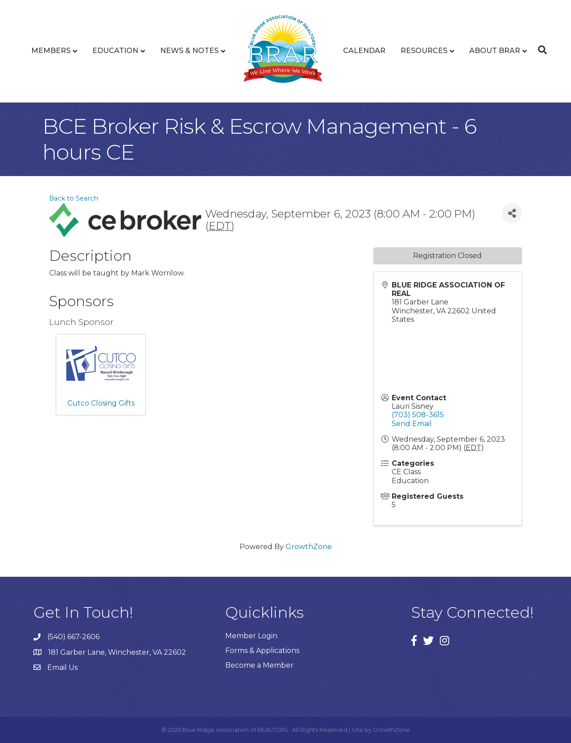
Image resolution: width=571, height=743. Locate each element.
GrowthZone (309, 546)
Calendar (364, 50)
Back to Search (73, 198)
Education (115, 50)
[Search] (540, 50)
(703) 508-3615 (418, 414)
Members (50, 50)
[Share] (512, 213)
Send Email (412, 423)
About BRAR (494, 50)
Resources (424, 50)
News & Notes (189, 50)
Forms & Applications (262, 650)
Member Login (251, 636)
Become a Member (259, 665)
